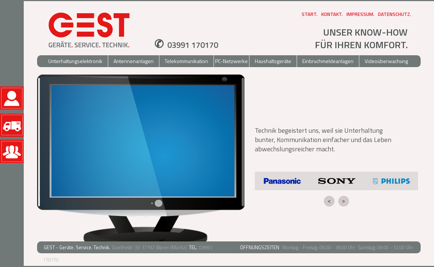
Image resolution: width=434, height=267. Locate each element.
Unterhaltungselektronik (75, 61)
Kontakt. (332, 14)
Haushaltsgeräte (273, 61)
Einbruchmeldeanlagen (328, 61)
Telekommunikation (186, 61)
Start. (310, 14)
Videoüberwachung (386, 61)
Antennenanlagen (134, 61)
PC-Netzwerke (231, 61)
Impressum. (360, 14)
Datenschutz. (394, 14)
